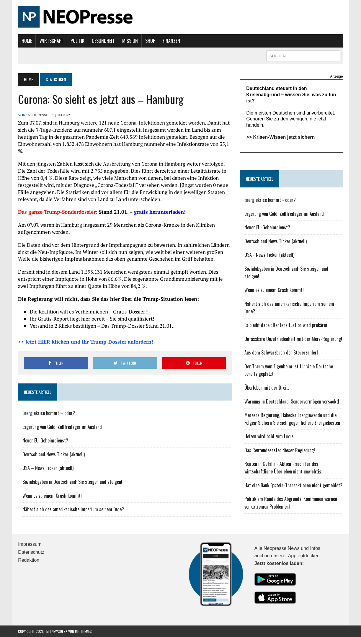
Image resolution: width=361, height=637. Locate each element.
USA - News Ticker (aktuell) (269, 254)
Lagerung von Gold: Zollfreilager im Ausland (62, 426)
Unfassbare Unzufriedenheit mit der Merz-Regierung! (293, 338)
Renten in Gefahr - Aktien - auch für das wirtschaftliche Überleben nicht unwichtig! (283, 467)
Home (27, 40)
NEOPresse (38, 115)
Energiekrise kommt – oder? (48, 412)
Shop (150, 40)
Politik (77, 40)
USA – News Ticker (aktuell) (47, 467)
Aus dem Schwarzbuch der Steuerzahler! (281, 352)
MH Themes (83, 631)
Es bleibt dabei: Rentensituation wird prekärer (286, 325)
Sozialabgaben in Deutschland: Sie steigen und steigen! (72, 481)
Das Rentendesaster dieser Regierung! (279, 450)
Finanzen (171, 40)
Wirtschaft (51, 40)
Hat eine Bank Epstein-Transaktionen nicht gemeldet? (293, 485)
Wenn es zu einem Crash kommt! (52, 495)
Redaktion (28, 560)
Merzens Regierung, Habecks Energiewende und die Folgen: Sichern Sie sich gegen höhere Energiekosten (292, 418)
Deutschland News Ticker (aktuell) (53, 454)
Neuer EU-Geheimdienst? (45, 440)
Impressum (29, 544)
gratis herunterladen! (160, 211)
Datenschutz (31, 552)
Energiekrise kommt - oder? (270, 199)
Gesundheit (103, 40)
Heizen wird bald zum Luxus (269, 436)
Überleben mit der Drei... (266, 387)
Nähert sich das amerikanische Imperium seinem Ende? (73, 509)
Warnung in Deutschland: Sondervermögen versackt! (291, 401)
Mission (130, 40)
